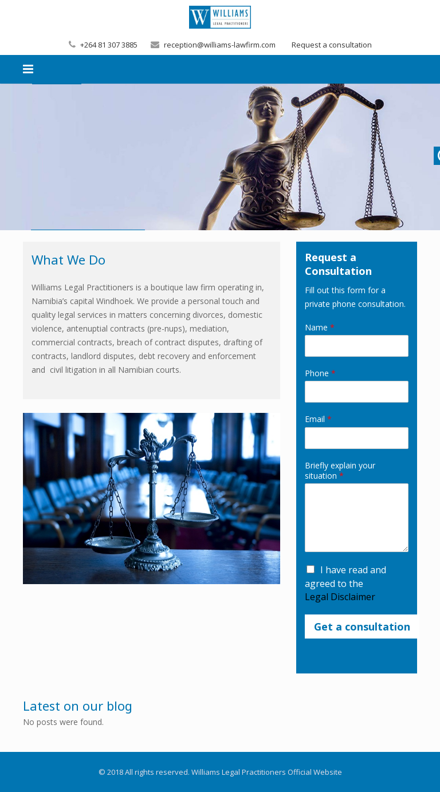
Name (320, 327)
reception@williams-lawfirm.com (220, 45)
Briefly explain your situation (340, 470)
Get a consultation (362, 626)
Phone (320, 373)
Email (318, 419)
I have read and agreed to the (356, 583)
